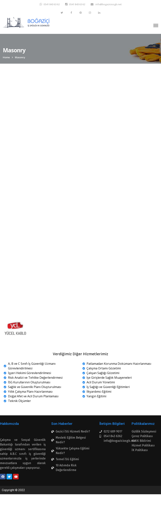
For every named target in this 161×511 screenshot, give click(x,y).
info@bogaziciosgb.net (108, 4)
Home (6, 57)
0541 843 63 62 (52, 4)
